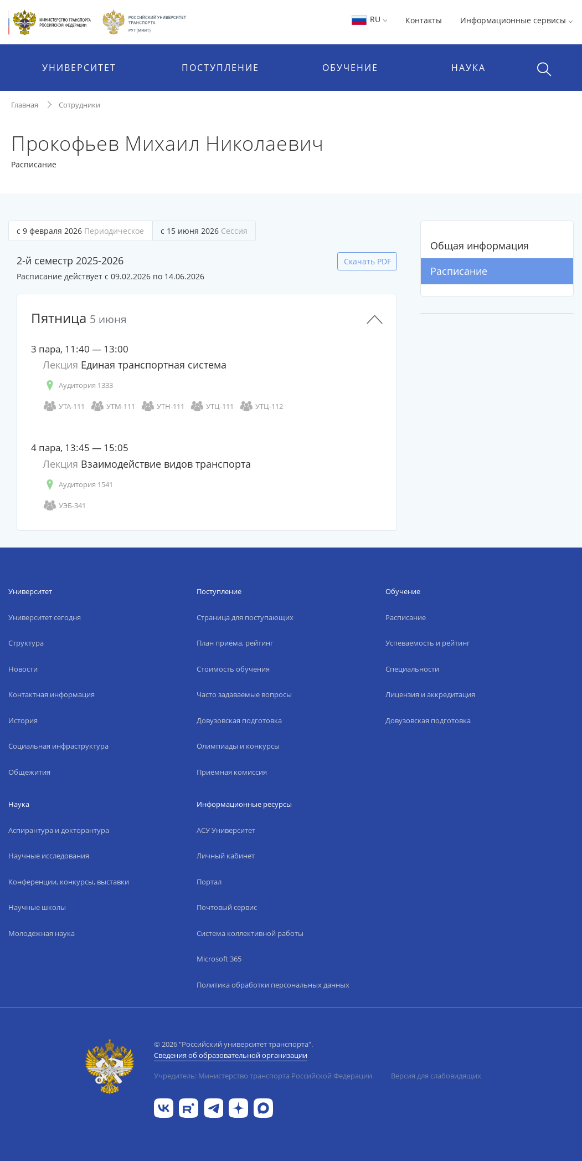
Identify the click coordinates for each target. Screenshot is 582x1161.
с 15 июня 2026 (204, 231)
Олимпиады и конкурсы (238, 746)
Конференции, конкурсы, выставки (68, 882)
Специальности (412, 669)
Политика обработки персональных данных (273, 985)
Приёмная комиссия (232, 772)
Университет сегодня (44, 617)
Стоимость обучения (233, 669)
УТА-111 (64, 406)
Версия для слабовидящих (436, 1076)
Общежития (29, 772)
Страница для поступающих (245, 617)
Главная (24, 105)
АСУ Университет (226, 830)
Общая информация (479, 245)
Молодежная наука (41, 933)
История (23, 720)
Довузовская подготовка (239, 720)
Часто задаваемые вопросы (244, 694)
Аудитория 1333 (78, 385)
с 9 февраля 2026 (80, 231)
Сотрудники (79, 105)
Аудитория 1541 (78, 484)
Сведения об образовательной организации (230, 1055)
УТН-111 (162, 406)
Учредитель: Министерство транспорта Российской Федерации (263, 1076)
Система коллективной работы (250, 933)
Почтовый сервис (227, 907)
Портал (209, 882)
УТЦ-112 (261, 406)
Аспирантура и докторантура (58, 830)
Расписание (458, 271)
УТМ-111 (112, 406)
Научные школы (37, 907)
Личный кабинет (226, 856)
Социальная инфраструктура (58, 746)
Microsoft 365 (219, 959)
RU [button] (369, 19)
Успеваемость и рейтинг (427, 643)
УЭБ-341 (64, 505)
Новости (23, 669)
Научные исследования (48, 856)
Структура (26, 643)
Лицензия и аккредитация (430, 694)
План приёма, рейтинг (235, 643)
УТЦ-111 (212, 406)
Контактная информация (51, 694)
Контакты (423, 20)
